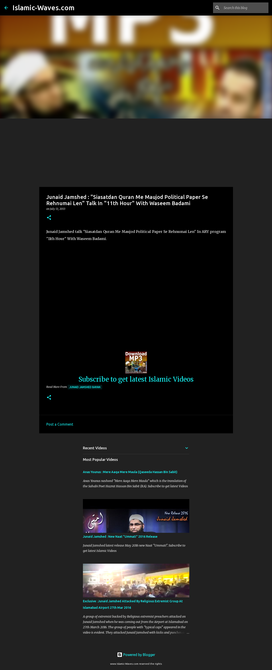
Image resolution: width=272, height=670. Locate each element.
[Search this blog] (245, 7)
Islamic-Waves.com (43, 8)
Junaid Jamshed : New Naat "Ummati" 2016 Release (120, 536)
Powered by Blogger (136, 655)
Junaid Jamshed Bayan (84, 387)
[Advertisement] (136, 152)
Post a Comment (59, 424)
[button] (49, 218)
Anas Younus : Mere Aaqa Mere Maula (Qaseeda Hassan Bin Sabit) (130, 472)
